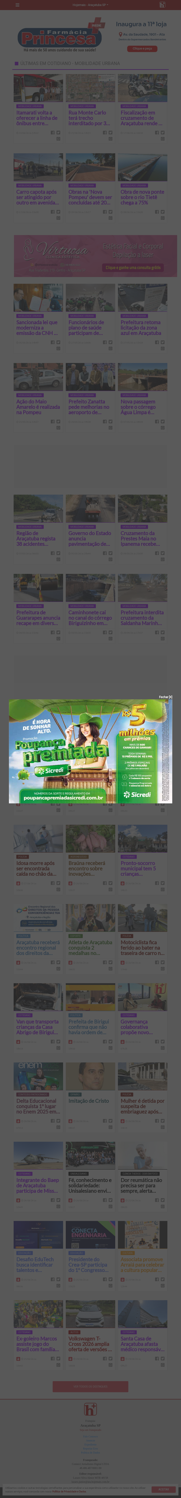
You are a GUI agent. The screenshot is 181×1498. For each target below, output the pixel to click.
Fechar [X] (165, 697)
